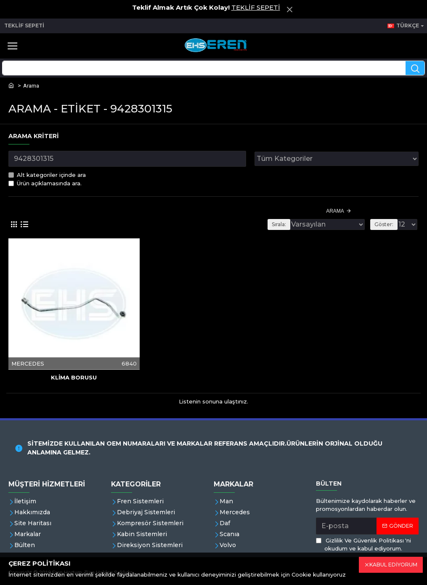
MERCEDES (27, 363)
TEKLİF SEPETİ (255, 7)
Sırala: (279, 224)
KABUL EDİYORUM (393, 564)
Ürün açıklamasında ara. (45, 183)
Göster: (383, 224)
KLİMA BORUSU (74, 377)
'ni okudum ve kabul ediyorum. (363, 544)
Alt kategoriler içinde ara (47, 174)
